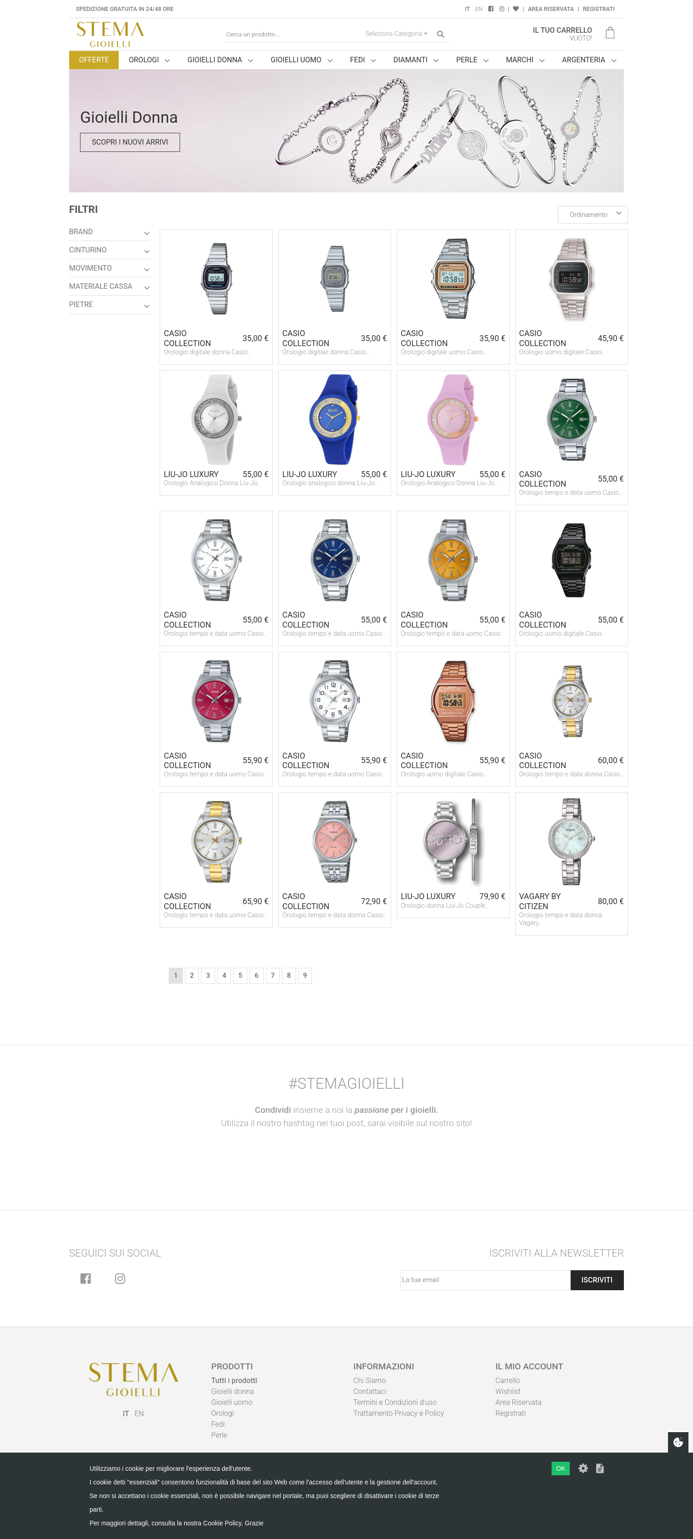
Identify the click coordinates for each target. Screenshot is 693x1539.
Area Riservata (551, 8)
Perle (219, 1435)
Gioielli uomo (232, 1402)
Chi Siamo (369, 1380)
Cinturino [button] (88, 250)
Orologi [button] (144, 59)
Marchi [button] (520, 59)
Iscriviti (597, 1280)
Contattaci (370, 1391)
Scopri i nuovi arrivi (130, 142)
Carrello (508, 1380)
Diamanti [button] (410, 59)
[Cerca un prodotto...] (293, 34)
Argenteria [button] (583, 59)
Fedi (218, 1424)
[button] (593, 215)
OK (560, 1468)
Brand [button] (81, 231)
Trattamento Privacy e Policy (398, 1413)
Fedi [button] (357, 59)
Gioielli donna (232, 1391)
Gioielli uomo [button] (296, 59)
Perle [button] (466, 59)
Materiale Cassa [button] (100, 286)
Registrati (599, 8)
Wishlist (508, 1391)
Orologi (222, 1413)
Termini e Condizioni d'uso (395, 1402)
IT (467, 8)
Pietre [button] (81, 304)
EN (478, 8)
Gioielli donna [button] (214, 59)
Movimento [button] (90, 268)
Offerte (94, 59)
